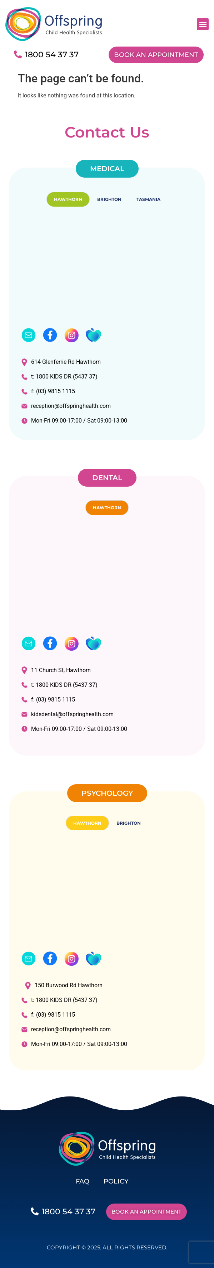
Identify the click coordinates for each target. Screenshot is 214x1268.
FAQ (82, 1181)
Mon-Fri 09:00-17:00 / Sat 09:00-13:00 (74, 420)
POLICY (116, 1181)
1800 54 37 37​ (52, 54)
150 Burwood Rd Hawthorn (64, 986)
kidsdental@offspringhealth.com (67, 714)
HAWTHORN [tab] (68, 199)
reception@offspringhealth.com (66, 405)
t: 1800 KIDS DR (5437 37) (59, 376)
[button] (203, 24)
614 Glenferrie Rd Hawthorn (61, 362)
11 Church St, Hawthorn (56, 670)
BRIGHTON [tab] (109, 199)
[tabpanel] (107, 323)
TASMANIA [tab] (148, 199)
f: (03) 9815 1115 (48, 391)
